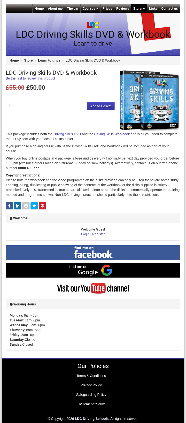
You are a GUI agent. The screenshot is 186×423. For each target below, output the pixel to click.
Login (85, 234)
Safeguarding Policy (91, 395)
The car (72, 8)
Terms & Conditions (91, 376)
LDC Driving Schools (91, 419)
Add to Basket (100, 106)
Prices (107, 8)
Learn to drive (49, 60)
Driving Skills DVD (67, 134)
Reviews (122, 8)
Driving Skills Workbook (112, 134)
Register (98, 234)
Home (39, 8)
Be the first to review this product (30, 78)
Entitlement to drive (91, 404)
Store (139, 8)
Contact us (169, 8)
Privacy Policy (91, 385)
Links (153, 8)
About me (55, 8)
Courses (90, 8)
